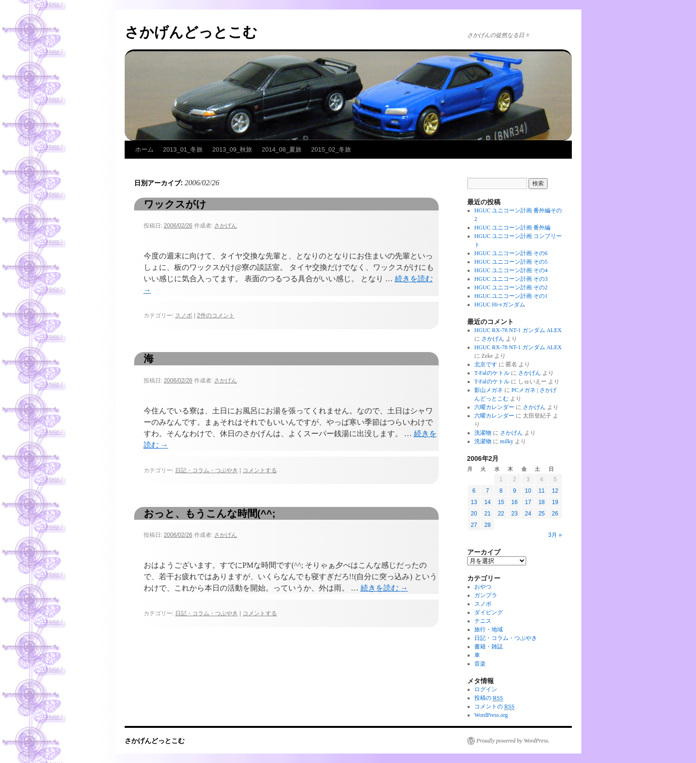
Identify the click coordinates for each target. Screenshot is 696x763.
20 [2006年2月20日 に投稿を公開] (474, 513)
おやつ (482, 586)
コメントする (260, 470)
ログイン (485, 689)
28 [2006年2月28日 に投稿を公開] (487, 525)
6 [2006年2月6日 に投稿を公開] (474, 490)
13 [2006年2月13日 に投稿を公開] (474, 502)
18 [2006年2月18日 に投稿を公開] (542, 502)
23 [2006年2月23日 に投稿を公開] (514, 513)
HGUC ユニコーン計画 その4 (511, 270)
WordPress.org (491, 715)
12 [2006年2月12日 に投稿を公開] (555, 490)
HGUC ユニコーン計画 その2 (511, 287)
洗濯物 (482, 432)
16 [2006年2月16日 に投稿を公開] (514, 502)
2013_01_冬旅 (183, 149)
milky (506, 441)
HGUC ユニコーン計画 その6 (511, 253)
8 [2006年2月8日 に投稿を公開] (501, 490)
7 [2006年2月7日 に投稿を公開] (487, 490)
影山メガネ (488, 390)
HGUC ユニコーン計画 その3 (511, 279)
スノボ (183, 315)
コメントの (494, 706)
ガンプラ (485, 595)
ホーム (144, 149)
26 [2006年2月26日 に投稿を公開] (555, 513)
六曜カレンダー (494, 407)
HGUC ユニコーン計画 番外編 (512, 227)
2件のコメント (216, 315)
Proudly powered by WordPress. (513, 740)
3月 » (555, 535)
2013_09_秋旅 (232, 149)
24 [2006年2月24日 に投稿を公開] (528, 513)
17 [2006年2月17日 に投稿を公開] (528, 502)
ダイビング (488, 612)
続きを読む (384, 588)
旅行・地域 (488, 629)
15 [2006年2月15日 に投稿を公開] (501, 502)
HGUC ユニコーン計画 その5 (511, 261)
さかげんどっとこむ (191, 32)
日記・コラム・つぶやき (206, 470)
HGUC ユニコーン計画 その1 (511, 296)
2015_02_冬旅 (331, 149)
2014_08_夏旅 (282, 149)
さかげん (225, 225)
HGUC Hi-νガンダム (499, 304)
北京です (485, 364)
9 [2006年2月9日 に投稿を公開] (514, 490)
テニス (482, 621)
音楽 (480, 663)
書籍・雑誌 (488, 646)
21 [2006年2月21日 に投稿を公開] (487, 513)
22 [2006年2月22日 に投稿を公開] (501, 513)
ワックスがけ (175, 204)
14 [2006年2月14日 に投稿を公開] (487, 502)
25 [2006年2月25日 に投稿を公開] (542, 513)
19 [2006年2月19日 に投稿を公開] (555, 502)
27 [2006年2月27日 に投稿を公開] (474, 525)
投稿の (488, 698)
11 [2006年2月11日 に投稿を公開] (542, 490)
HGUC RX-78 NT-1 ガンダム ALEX (518, 330)
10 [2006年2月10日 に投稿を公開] (528, 490)
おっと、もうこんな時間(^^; (210, 513)
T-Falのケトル (492, 373)
